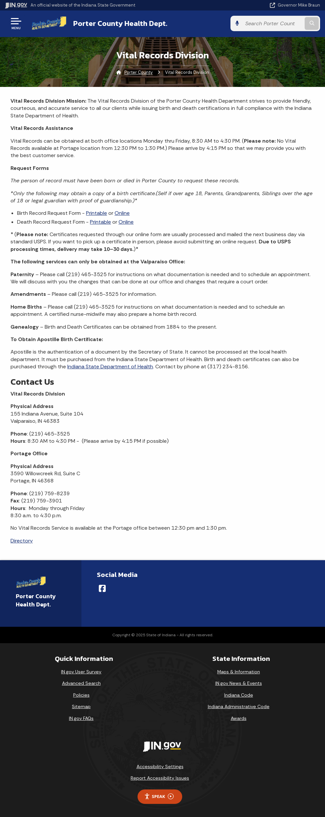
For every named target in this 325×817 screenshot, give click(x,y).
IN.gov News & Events (238, 683)
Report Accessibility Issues (160, 778)
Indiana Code (238, 695)
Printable (96, 213)
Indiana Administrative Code (239, 706)
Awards (239, 718)
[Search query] (273, 23)
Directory (22, 540)
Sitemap (81, 706)
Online (122, 213)
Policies (81, 695)
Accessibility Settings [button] (160, 766)
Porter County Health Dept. (120, 23)
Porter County (138, 72)
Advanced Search (81, 683)
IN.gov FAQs (81, 718)
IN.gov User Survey (81, 672)
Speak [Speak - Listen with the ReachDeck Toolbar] (159, 796)
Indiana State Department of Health (110, 366)
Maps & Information (238, 672)
